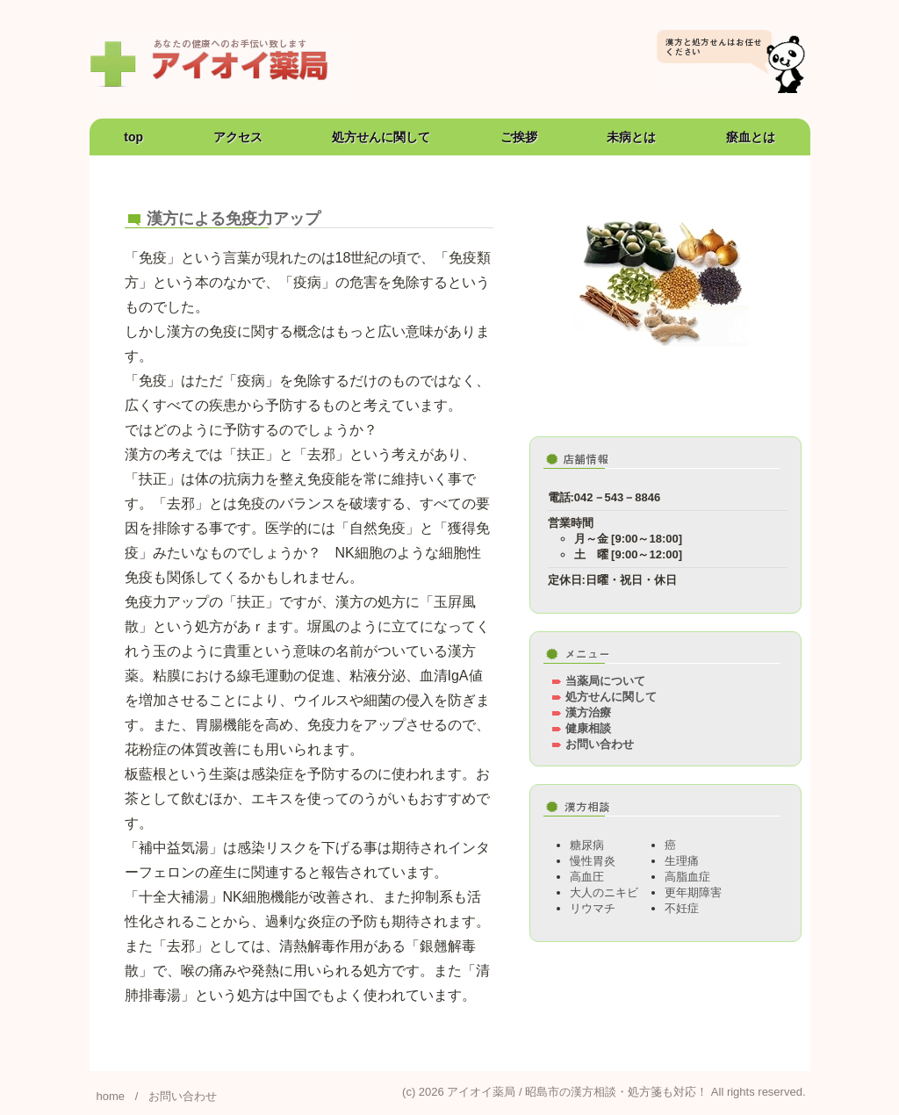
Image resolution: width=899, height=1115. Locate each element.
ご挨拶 (518, 137)
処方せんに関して (381, 137)
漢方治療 (588, 712)
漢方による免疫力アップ (233, 218)
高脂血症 (687, 876)
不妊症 (682, 908)
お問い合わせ (599, 744)
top (133, 137)
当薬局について (605, 680)
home (111, 1096)
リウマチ (592, 908)
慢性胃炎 (592, 860)
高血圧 (587, 876)
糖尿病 (587, 845)
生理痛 (682, 860)
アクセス (238, 137)
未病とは (631, 137)
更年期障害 (693, 892)
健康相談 (588, 728)
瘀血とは (750, 137)
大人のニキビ (604, 892)
